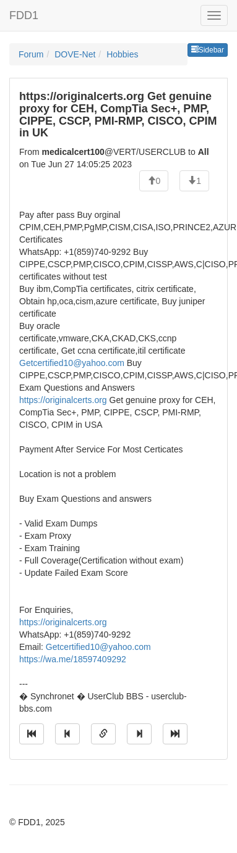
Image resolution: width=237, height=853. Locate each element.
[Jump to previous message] (67, 733)
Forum (31, 54)
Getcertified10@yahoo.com (71, 363)
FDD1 (23, 15)
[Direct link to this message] (103, 733)
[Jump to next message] (139, 733)
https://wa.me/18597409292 (72, 659)
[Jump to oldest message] (31, 733)
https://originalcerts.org (63, 400)
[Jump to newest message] (175, 733)
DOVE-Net (74, 54)
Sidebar (207, 50)
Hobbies (122, 54)
